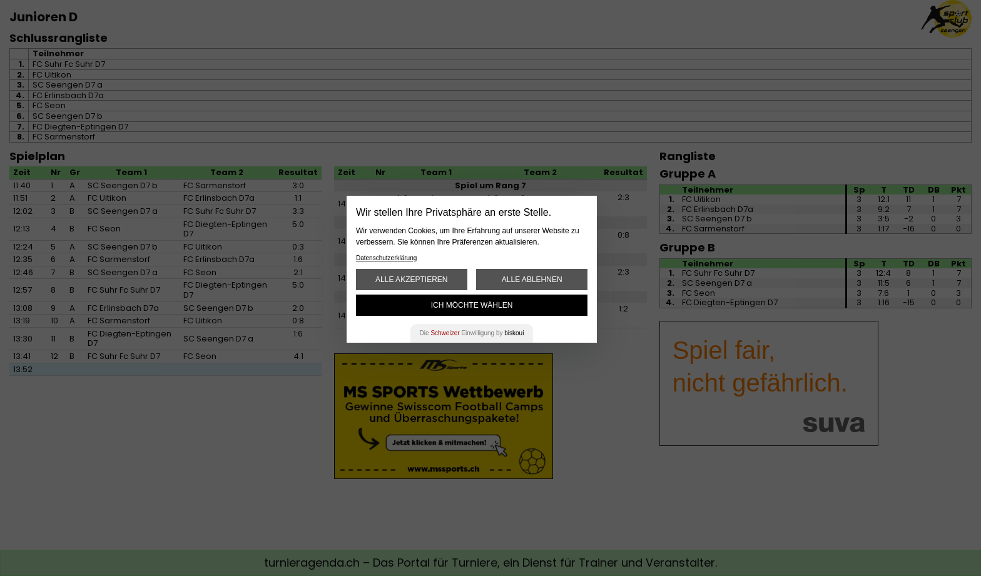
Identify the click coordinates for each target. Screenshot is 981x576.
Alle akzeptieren (411, 279)
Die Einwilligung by (472, 333)
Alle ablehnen (532, 279)
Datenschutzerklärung (386, 258)
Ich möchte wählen (472, 305)
